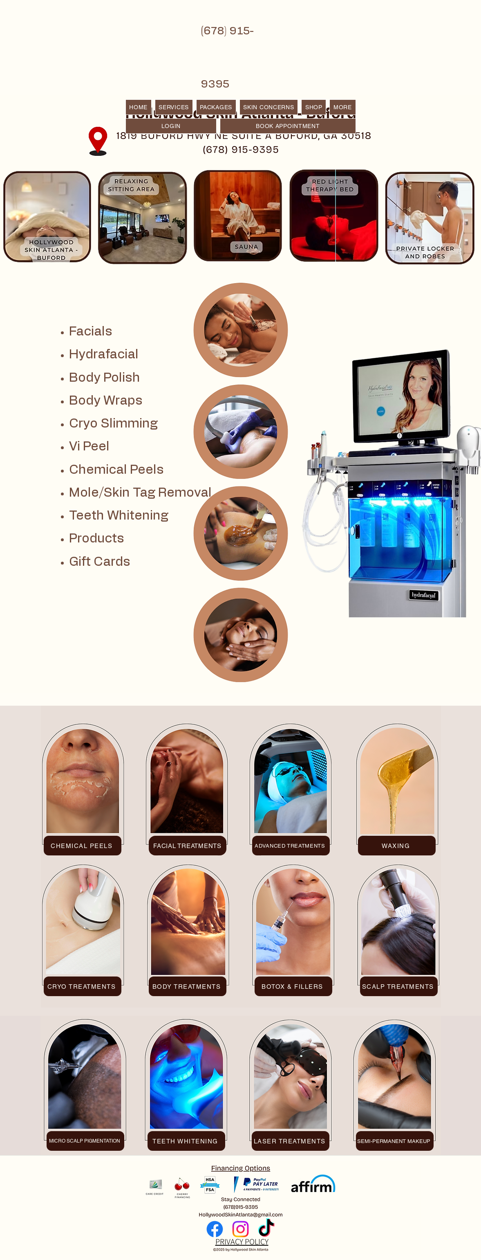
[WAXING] (397, 845)
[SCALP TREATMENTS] (399, 986)
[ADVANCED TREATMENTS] (291, 845)
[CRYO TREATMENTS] (82, 986)
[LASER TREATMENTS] (290, 1141)
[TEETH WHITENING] (186, 1141)
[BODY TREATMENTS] (187, 986)
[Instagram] (240, 1229)
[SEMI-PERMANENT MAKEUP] (395, 1141)
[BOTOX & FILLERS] (293, 986)
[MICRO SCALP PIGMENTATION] (85, 1141)
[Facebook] (215, 1229)
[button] (342, 107)
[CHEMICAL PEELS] (82, 845)
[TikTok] (266, 1229)
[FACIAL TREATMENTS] (187, 845)
